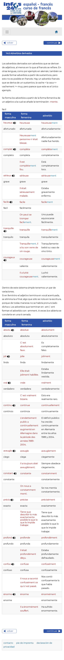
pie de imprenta (25, 643)
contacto (8, 643)
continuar (52, 43)
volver (10, 43)
